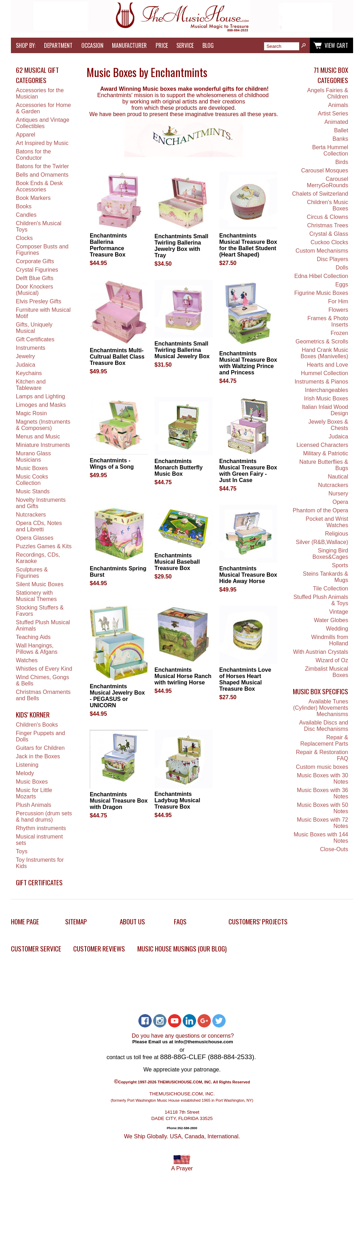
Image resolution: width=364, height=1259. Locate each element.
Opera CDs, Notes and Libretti (39, 526)
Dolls (341, 268)
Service (185, 45)
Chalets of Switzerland (320, 194)
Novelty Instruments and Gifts (40, 503)
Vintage (338, 612)
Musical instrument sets (39, 840)
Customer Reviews (99, 948)
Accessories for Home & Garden (43, 108)
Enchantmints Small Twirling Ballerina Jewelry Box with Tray (181, 245)
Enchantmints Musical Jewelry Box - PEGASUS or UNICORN (117, 695)
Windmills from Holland (329, 640)
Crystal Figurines (37, 270)
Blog (208, 45)
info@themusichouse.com (204, 1041)
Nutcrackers (31, 515)
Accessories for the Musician (40, 93)
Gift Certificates (35, 339)
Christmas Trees (327, 225)
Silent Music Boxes (39, 584)
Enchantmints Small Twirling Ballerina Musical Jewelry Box (182, 350)
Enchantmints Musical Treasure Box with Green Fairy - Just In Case (248, 470)
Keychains (29, 373)
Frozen (339, 333)
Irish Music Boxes (326, 398)
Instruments (30, 348)
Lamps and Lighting (40, 396)
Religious (336, 534)
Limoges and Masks (41, 405)
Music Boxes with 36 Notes (322, 793)
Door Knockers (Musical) (34, 290)
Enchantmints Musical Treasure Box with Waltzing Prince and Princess (248, 362)
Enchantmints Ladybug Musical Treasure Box (177, 800)
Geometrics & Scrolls (322, 341)
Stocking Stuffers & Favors (40, 611)
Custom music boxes (322, 767)
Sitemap (76, 921)
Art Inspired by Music (42, 143)
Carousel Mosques (324, 170)
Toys (21, 851)
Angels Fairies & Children (327, 93)
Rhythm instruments (41, 828)
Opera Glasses (35, 538)
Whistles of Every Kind (44, 669)
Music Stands (33, 491)
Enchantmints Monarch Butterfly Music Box (179, 467)
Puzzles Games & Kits (43, 546)
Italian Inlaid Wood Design (325, 410)
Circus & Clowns (327, 217)
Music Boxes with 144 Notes (321, 837)
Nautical (338, 477)
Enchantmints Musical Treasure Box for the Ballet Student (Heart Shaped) (248, 245)
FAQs (180, 921)
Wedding (337, 629)
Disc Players (332, 259)
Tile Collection (330, 588)
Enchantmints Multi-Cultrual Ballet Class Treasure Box (117, 356)
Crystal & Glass (328, 234)
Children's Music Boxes (327, 205)
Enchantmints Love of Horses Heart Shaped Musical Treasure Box (245, 679)
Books (23, 206)
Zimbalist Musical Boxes (326, 672)
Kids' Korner (33, 714)
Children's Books (37, 725)
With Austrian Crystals (320, 652)
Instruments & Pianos (321, 382)
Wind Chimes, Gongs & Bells (42, 680)
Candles (26, 215)
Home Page (25, 921)
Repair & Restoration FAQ (322, 755)
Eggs (341, 284)
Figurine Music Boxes (321, 293)
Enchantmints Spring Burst (118, 571)
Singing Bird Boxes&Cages (330, 554)
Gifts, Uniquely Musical (34, 328)
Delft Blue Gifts (35, 278)
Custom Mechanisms (322, 251)
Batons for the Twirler (42, 166)
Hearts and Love (327, 365)
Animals (338, 105)
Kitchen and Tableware (31, 385)
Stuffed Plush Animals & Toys (321, 600)
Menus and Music (38, 436)
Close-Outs (334, 849)
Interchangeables (326, 390)
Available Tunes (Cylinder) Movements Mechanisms (320, 707)
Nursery (338, 493)
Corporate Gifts (35, 261)
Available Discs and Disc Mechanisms (323, 726)
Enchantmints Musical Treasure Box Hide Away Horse (248, 574)
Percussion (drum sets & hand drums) (44, 816)
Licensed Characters (322, 445)
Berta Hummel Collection (330, 150)
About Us (132, 921)
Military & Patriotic (325, 453)
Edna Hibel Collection (321, 276)
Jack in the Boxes (38, 756)
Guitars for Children (40, 748)
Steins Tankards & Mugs (325, 577)
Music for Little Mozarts (34, 793)
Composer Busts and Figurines (42, 249)
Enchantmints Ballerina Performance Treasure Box (108, 245)
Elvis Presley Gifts (38, 301)
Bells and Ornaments (42, 175)
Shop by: (26, 45)
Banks (340, 139)
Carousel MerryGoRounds (327, 182)
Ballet (341, 130)
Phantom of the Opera (320, 510)
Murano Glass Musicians (33, 456)
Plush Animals (33, 805)
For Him (338, 301)
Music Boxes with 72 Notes (322, 823)
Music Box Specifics (320, 691)
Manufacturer (129, 45)
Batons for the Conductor (33, 154)
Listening (27, 765)
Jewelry (25, 356)
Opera (340, 502)
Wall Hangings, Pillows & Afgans (36, 649)
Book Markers (33, 198)
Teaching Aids (33, 637)
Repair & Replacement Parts (324, 740)
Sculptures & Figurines (32, 573)
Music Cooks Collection (32, 480)
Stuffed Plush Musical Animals (43, 625)
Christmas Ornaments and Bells (43, 695)
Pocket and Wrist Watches (327, 522)
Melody (25, 773)
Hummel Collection (324, 373)
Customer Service (36, 948)
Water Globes (331, 620)
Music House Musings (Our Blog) (182, 948)
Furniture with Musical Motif (43, 313)
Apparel (25, 135)
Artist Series (333, 113)
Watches (27, 660)
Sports (340, 565)
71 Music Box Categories (331, 75)
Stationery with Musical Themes (36, 596)
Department (58, 45)
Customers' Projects (258, 921)
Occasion (92, 45)
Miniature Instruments (43, 445)
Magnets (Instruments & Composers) (43, 425)
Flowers (338, 310)
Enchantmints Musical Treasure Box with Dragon (119, 800)
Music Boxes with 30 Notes (322, 778)
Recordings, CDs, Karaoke (38, 558)
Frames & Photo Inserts (327, 321)
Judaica (25, 365)
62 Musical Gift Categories (37, 75)
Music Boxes (32, 468)
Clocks (24, 238)
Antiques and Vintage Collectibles (42, 123)
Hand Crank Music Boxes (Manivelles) (324, 353)
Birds (341, 162)
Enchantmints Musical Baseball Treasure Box (177, 561)
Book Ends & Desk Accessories (39, 186)
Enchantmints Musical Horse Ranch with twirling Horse (183, 676)
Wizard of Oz (332, 660)
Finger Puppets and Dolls (40, 736)
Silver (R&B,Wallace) (322, 542)
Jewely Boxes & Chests (328, 425)
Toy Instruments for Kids (40, 863)
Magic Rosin (31, 413)
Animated (336, 122)
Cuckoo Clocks (329, 242)
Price (162, 45)
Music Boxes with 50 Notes (322, 808)
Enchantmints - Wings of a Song (112, 463)
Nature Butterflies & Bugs (323, 465)
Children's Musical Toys (38, 226)
